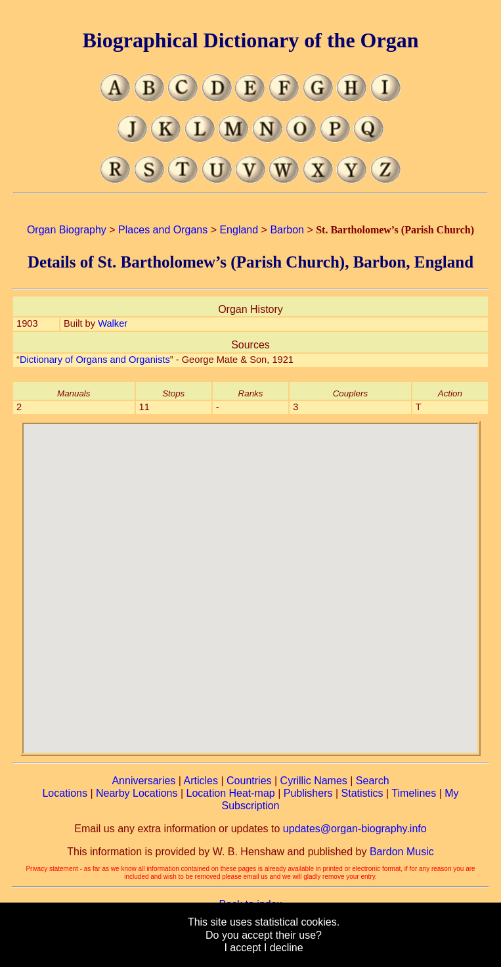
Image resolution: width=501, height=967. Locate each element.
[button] (250, 580)
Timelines (413, 793)
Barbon (287, 229)
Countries (249, 780)
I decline (283, 947)
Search (372, 780)
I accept (242, 947)
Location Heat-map (230, 793)
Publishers (308, 793)
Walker (112, 323)
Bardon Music (402, 851)
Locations (64, 793)
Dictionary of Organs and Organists (95, 359)
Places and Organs (162, 229)
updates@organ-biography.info (355, 828)
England (238, 229)
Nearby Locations (137, 793)
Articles (201, 780)
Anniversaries (143, 780)
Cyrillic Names (313, 780)
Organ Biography (66, 229)
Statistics (362, 793)
